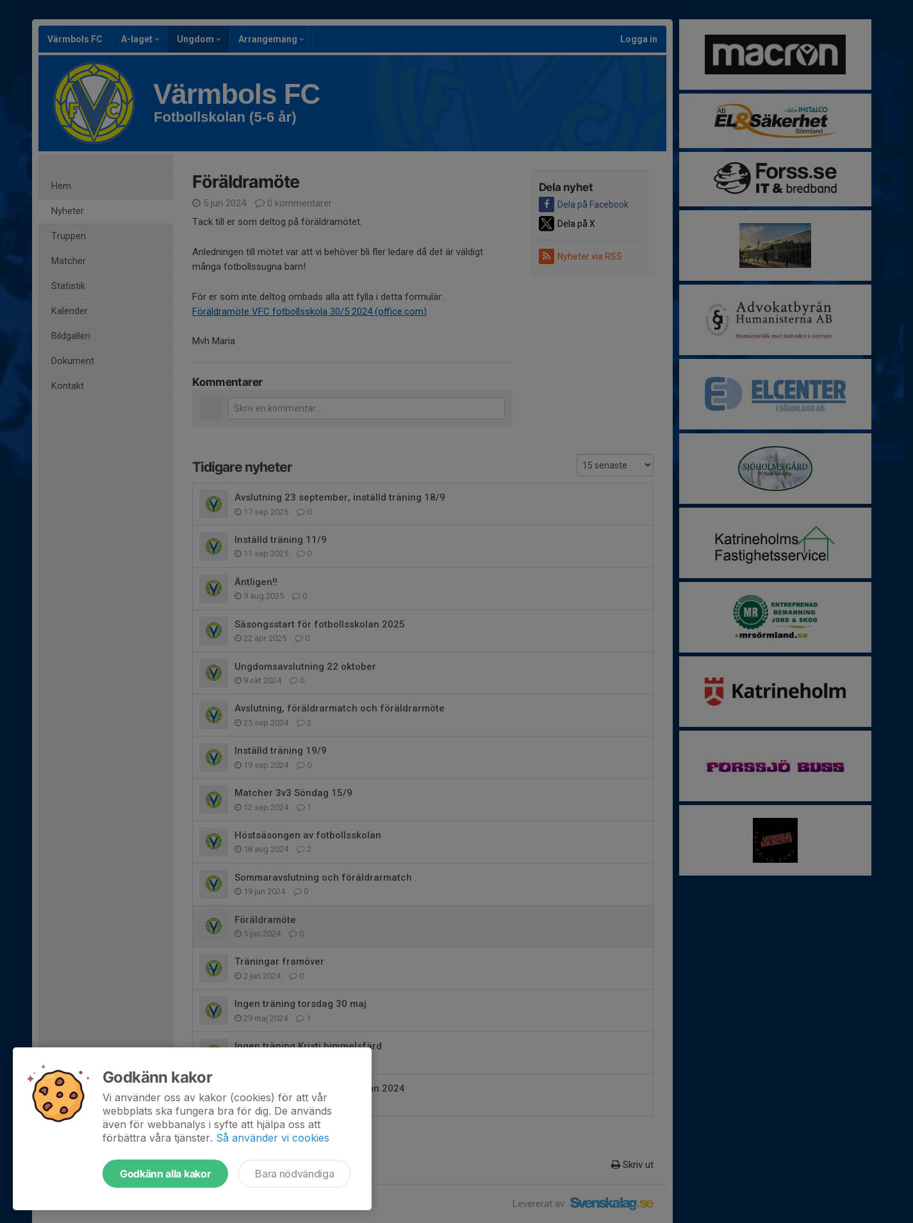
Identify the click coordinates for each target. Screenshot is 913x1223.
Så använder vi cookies (272, 1137)
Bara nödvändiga (294, 1173)
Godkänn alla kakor (165, 1173)
